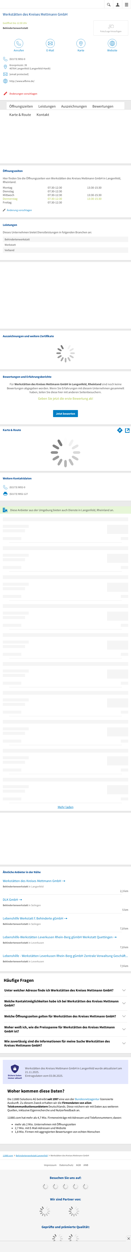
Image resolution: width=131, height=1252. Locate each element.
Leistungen (47, 106)
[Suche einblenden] (108, 4)
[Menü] (126, 4)
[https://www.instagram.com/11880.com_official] (65, 1187)
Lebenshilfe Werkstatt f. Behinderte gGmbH (33, 918)
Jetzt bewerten (65, 413)
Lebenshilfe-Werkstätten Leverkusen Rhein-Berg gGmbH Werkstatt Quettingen (58, 937)
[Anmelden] (117, 4)
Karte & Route (20, 114)
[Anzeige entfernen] (128, 1238)
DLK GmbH (10, 899)
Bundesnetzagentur (87, 1099)
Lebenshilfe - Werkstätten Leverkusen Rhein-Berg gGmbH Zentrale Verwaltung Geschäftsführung (65, 956)
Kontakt (43, 114)
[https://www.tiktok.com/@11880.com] (55, 1187)
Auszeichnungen (74, 106)
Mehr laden (65, 807)
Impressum (50, 1165)
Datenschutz (66, 1165)
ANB (85, 1165)
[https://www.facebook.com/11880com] (45, 1187)
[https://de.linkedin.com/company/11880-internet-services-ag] (85, 1187)
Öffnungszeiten (21, 106)
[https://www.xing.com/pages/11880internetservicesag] (75, 1187)
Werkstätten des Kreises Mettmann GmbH (32, 881)
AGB (78, 1165)
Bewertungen (102, 106)
